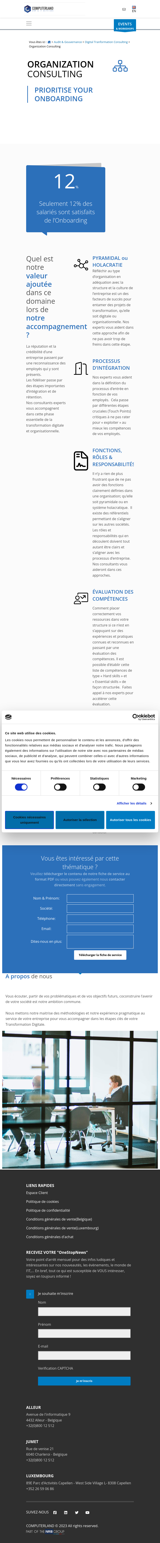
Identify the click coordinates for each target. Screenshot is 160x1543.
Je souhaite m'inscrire (55, 1293)
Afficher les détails (131, 803)
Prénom (44, 1324)
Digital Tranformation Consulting (106, 42)
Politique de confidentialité (48, 1210)
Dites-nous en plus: (46, 941)
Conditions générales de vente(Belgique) (59, 1219)
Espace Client (37, 1192)
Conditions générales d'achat (49, 1236)
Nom (42, 1302)
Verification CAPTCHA (55, 1368)
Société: (46, 908)
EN (134, 9)
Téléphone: (46, 918)
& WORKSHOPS (125, 26)
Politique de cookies (42, 1201)
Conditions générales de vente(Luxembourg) (62, 1228)
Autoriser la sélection (80, 820)
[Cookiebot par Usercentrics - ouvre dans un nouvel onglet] (135, 717)
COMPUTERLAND (40, 1525)
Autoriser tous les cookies (130, 820)
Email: (46, 928)
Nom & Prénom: (46, 898)
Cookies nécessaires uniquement (29, 819)
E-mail (43, 1346)
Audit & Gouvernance (68, 42)
